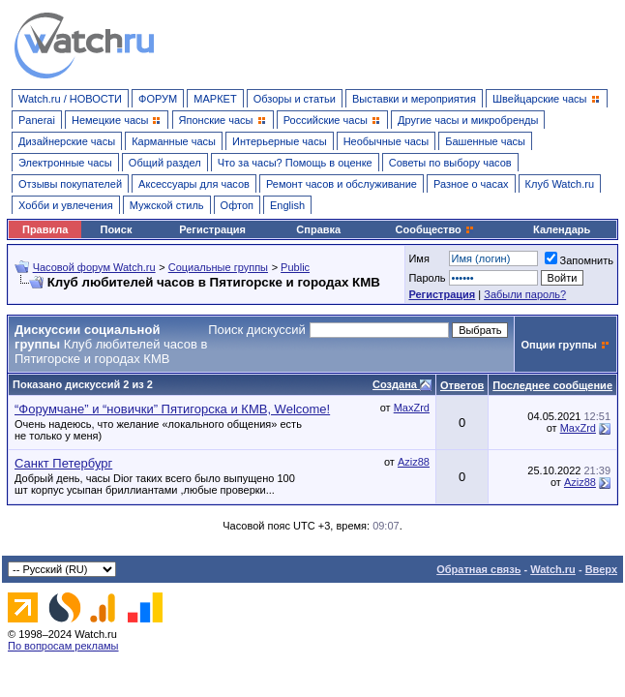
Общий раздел (165, 162)
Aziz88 (414, 462)
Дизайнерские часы (66, 141)
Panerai (36, 120)
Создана (396, 384)
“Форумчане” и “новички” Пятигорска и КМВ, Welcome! (172, 409)
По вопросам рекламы (63, 646)
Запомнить (579, 260)
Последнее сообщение (552, 385)
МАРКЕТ (214, 99)
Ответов (462, 385)
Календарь (561, 229)
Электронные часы (65, 162)
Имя (418, 258)
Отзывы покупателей (70, 184)
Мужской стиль (167, 205)
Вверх (601, 569)
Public (295, 267)
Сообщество (435, 229)
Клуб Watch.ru (559, 184)
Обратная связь (478, 569)
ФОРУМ (157, 99)
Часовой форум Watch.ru (94, 267)
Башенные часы (485, 141)
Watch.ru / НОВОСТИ (70, 99)
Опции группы (559, 344)
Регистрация (212, 229)
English (287, 205)
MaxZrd (412, 407)
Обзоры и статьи (294, 99)
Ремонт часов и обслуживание (341, 184)
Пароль (426, 278)
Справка (318, 229)
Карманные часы (174, 141)
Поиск (116, 229)
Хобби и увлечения (65, 205)
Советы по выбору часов (450, 162)
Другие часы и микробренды (468, 120)
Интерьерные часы (279, 141)
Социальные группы (218, 267)
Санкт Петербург (63, 463)
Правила (45, 229)
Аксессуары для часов (194, 184)
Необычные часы (386, 141)
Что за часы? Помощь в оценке (295, 162)
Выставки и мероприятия (414, 99)
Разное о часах (471, 184)
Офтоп (237, 205)
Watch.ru (553, 569)
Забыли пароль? (525, 294)
